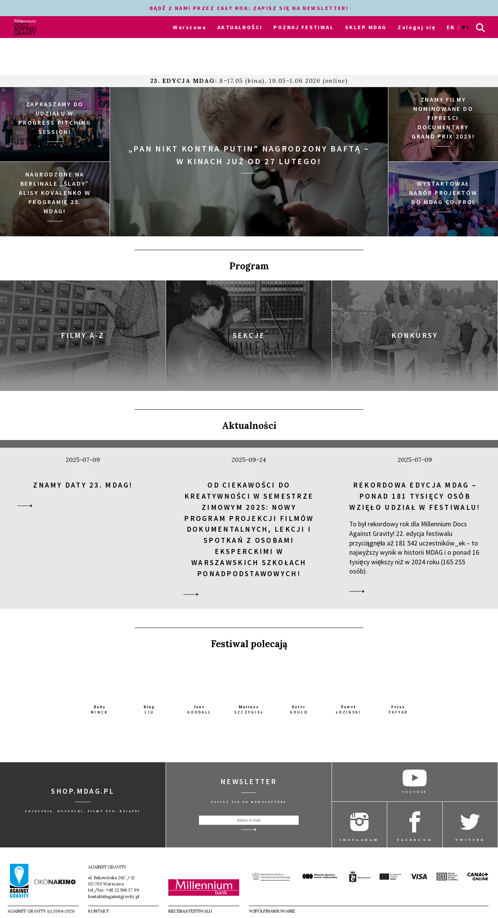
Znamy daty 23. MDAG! (83, 484)
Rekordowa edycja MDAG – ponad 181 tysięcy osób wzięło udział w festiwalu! (414, 496)
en (451, 27)
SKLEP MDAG (365, 27)
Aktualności (249, 425)
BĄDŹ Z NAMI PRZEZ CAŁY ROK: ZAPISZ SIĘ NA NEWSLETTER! (249, 8)
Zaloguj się (417, 27)
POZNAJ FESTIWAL (303, 27)
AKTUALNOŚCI (240, 27)
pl (466, 27)
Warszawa (189, 27)
